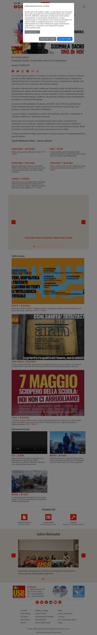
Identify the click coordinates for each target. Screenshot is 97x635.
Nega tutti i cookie (47, 39)
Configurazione (31, 32)
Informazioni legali (32, 28)
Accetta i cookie (64, 39)
